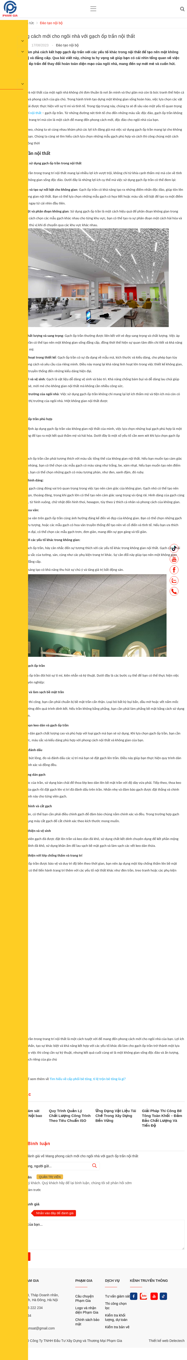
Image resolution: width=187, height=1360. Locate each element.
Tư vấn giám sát (117, 1296)
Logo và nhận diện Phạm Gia (86, 1310)
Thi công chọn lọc (116, 1306)
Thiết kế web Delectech (167, 1341)
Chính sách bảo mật (87, 1322)
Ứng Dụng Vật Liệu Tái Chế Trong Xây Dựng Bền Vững (115, 1116)
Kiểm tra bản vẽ (117, 1327)
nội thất (36, 113)
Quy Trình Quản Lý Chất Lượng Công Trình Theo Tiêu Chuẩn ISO (70, 1116)
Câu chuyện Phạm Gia (84, 1298)
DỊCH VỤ (112, 1281)
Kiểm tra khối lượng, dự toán (116, 1317)
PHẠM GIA (84, 1281)
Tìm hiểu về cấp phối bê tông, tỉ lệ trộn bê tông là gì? (88, 1079)
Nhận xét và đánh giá (20, 1204)
